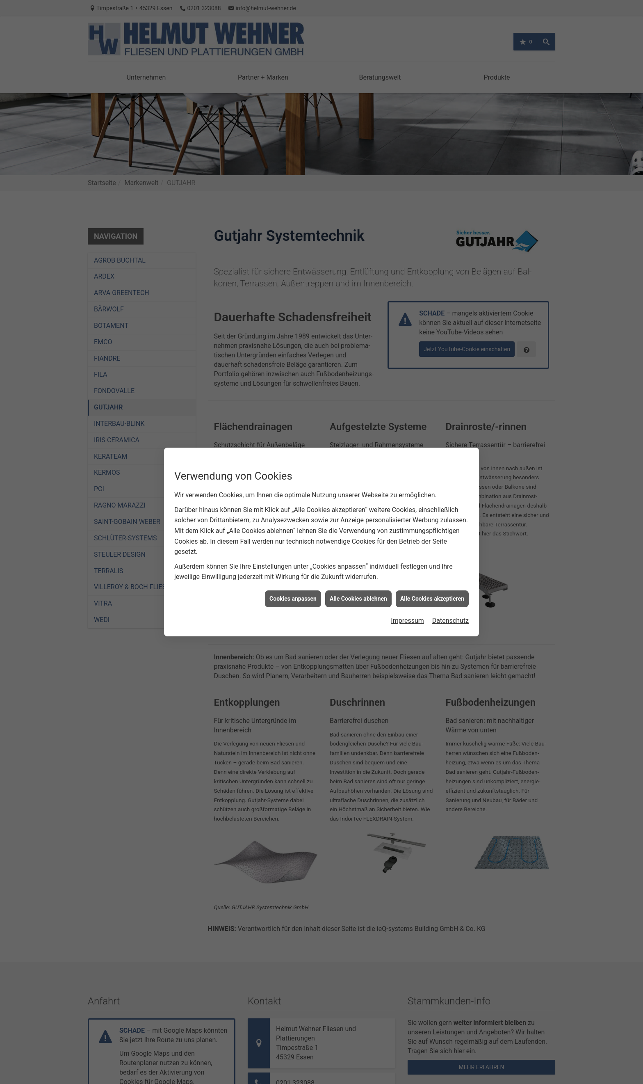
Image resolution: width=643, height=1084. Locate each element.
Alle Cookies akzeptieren (432, 583)
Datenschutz (450, 605)
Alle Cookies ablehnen (358, 583)
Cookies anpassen (293, 583)
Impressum (407, 605)
